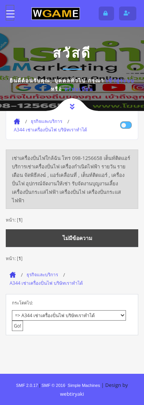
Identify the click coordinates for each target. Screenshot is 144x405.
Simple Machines (84, 385)
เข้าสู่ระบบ (120, 80)
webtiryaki (72, 393)
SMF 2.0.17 (27, 385)
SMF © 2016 (53, 385)
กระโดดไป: (22, 303)
